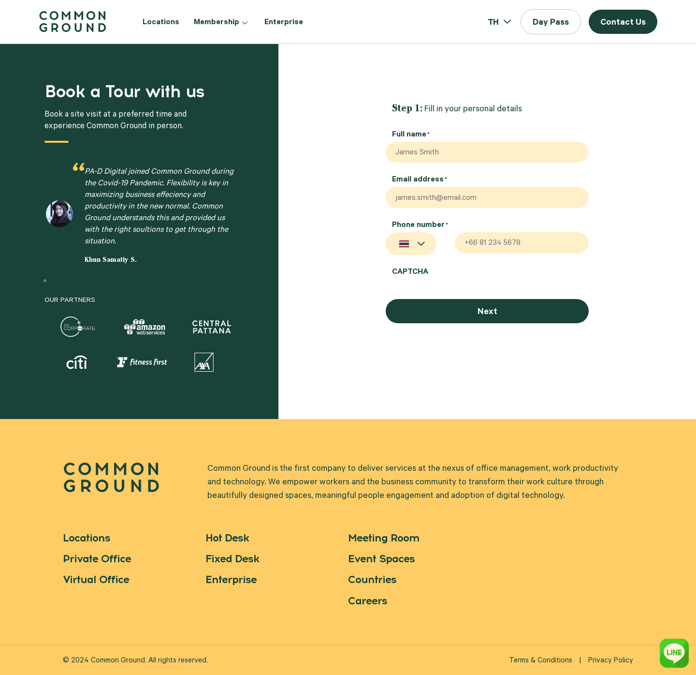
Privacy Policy (610, 661)
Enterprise (283, 22)
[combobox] (411, 247)
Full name (411, 135)
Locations (161, 22)
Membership (222, 22)
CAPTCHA (410, 275)
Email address (419, 182)
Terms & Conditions (540, 661)
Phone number (420, 229)
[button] (551, 21)
